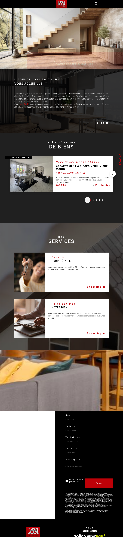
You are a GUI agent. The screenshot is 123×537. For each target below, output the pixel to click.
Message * (72, 460)
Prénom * (72, 426)
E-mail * (71, 449)
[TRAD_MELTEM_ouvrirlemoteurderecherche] (96, 4)
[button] (113, 179)
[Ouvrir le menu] (109, 4)
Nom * (69, 415)
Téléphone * (74, 437)
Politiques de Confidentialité (93, 511)
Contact (119, 159)
